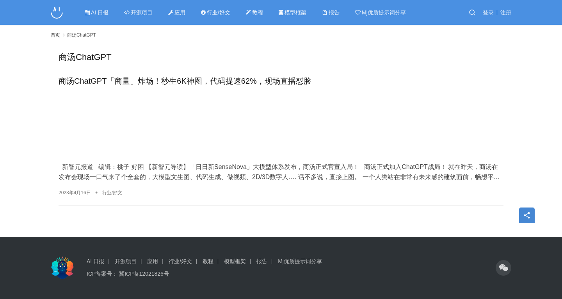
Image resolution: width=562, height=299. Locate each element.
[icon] (503, 268)
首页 (55, 35)
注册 (505, 12)
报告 (331, 12)
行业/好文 (215, 12)
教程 (254, 12)
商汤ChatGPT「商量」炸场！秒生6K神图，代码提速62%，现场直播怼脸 (185, 81)
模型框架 (292, 12)
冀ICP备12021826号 (144, 274)
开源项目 (138, 12)
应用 (176, 12)
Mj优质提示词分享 (380, 12)
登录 (488, 12)
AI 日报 (96, 12)
